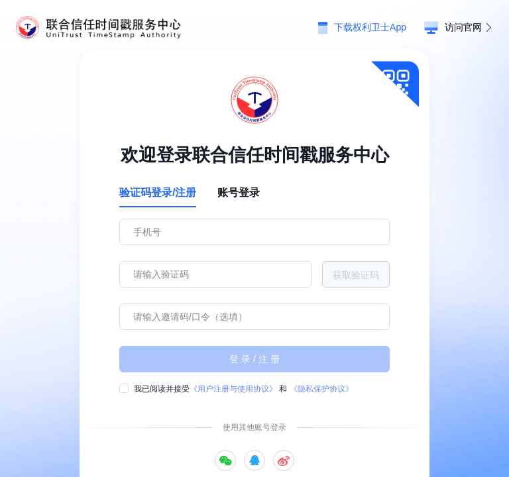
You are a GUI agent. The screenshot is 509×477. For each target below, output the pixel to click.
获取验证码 (356, 275)
